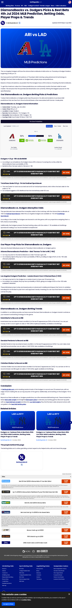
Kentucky (38, 573)
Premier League (45, 6)
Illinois (37, 570)
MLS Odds (21, 577)
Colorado (38, 575)
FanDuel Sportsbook (13, 214)
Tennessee (39, 579)
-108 (21, 140)
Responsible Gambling (7, 577)
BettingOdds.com (8, 389)
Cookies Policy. (26, 600)
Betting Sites (10, 6)
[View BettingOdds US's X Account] (19, 23)
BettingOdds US (13, 23)
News (52, 6)
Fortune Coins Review (59, 577)
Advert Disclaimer (66, 473)
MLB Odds (21, 581)
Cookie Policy (5, 581)
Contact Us (5, 573)
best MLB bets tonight (13, 402)
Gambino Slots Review (59, 570)
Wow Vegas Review (58, 573)
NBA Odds (21, 573)
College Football (33, 6)
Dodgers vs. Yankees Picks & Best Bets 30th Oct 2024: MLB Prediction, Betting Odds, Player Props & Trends (17, 434)
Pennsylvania (39, 568)
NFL (22, 6)
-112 (50, 140)
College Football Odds (24, 570)
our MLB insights (35, 402)
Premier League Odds (24, 579)
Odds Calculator (60, 6)
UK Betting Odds (6, 575)
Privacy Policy (5, 579)
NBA (25, 6)
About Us (4, 568)
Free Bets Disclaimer (6, 583)
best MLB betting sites (18, 404)
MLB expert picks (31, 400)
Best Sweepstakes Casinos (60, 568)
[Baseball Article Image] (18, 420)
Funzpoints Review (58, 575)
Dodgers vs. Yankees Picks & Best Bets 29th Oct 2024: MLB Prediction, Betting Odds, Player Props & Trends (52, 434)
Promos (17, 6)
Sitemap (4, 585)
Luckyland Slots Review (59, 579)
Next (70, 422)
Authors (4, 570)
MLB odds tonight (11, 400)
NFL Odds (21, 568)
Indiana (38, 577)
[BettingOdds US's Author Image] (21, 457)
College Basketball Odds (25, 575)
